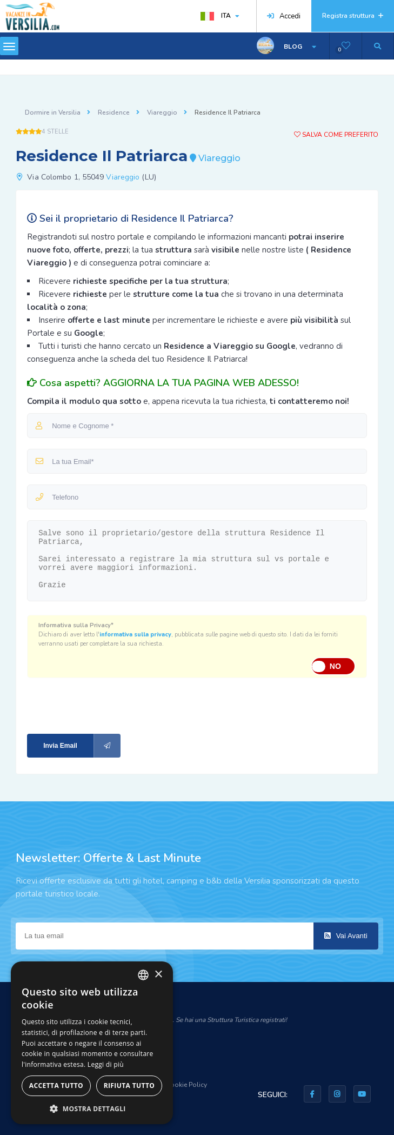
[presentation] (99, 705)
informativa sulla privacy (135, 634)
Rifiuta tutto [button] (129, 1085)
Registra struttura (352, 15)
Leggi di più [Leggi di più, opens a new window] (106, 1064)
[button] (92, 1108)
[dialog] (92, 1042)
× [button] (158, 975)
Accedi (283, 16)
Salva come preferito (336, 134)
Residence (114, 112)
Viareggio (162, 112)
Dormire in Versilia (53, 112)
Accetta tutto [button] (56, 1085)
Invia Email (82, 746)
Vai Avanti (346, 936)
